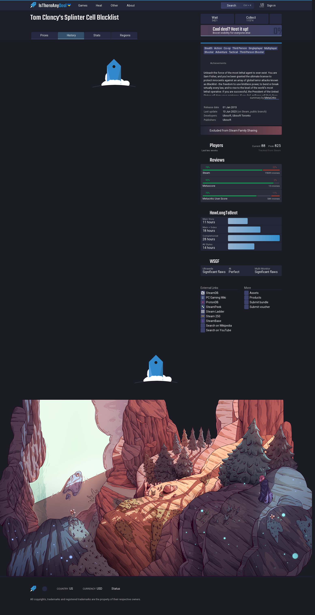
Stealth (208, 48)
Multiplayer (270, 48)
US (63, 588)
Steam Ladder (212, 311)
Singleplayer (255, 48)
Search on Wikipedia (216, 325)
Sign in (274, 5)
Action (218, 48)
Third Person (239, 48)
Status (114, 588)
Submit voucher (257, 307)
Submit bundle (256, 302)
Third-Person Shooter (252, 52)
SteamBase (211, 321)
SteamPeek (211, 307)
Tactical (233, 52)
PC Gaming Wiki (213, 297)
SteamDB (209, 293)
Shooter (209, 52)
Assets (251, 293)
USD (90, 588)
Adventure (221, 52)
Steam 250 (210, 316)
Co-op (227, 48)
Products (252, 297)
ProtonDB (209, 302)
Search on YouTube (216, 330)
